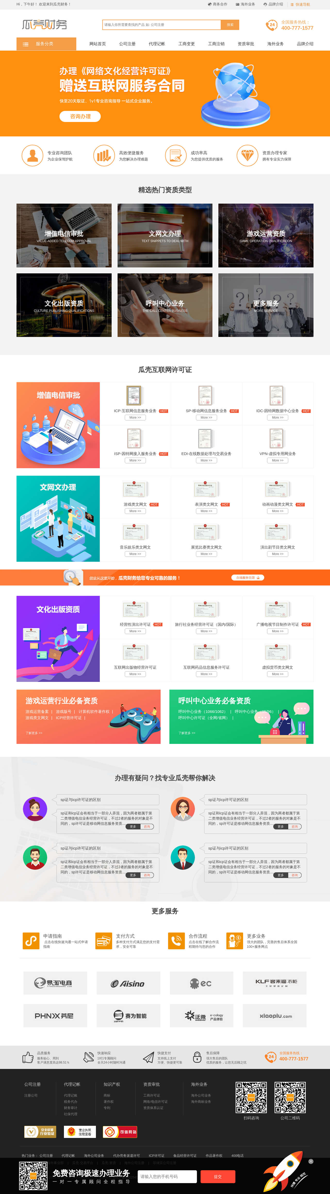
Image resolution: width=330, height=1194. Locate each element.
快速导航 (303, 4)
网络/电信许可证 (155, 1102)
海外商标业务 (201, 1102)
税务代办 (70, 1102)
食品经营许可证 (185, 1156)
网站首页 (97, 44)
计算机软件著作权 (94, 711)
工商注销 (216, 44)
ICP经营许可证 (69, 717)
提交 (218, 1176)
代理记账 (70, 1095)
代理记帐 (157, 44)
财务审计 (70, 1108)
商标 (107, 1095)
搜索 (230, 25)
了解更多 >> (34, 733)
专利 (107, 1108)
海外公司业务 (201, 1095)
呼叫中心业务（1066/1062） (203, 711)
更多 (142, 826)
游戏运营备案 (37, 711)
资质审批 (246, 44)
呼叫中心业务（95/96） (255, 711)
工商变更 (186, 44)
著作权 (109, 1102)
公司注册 (127, 44)
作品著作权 (214, 1156)
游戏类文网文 (37, 717)
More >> (135, 417)
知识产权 (112, 1084)
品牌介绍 (276, 4)
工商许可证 (151, 1095)
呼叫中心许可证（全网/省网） (204, 717)
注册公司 (31, 1095)
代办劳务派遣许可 (126, 1156)
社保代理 (70, 1114)
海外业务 (248, 4)
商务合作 (220, 4)
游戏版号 (63, 711)
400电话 (238, 1156)
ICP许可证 (156, 1156)
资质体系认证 (153, 1108)
